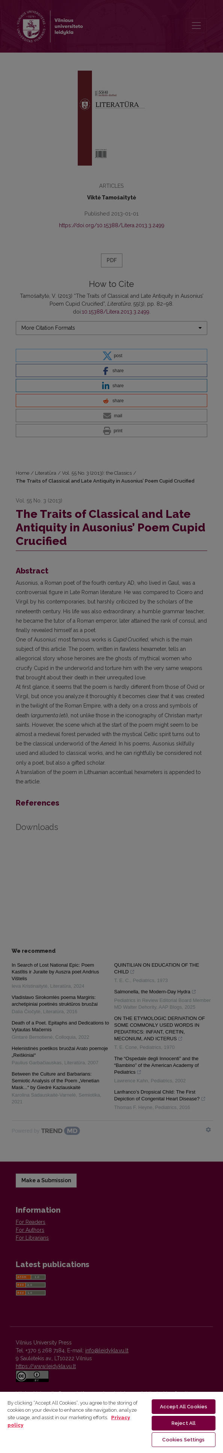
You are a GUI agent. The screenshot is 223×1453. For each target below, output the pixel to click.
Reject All (184, 1423)
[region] (111, 1422)
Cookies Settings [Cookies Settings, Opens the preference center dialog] (183, 1439)
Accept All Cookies (183, 1406)
